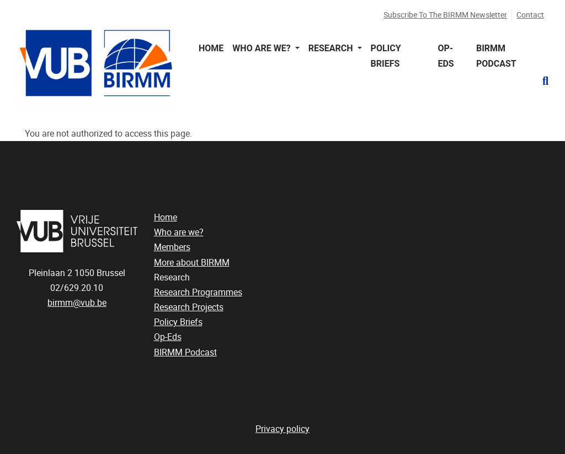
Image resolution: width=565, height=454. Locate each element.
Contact (530, 15)
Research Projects (188, 307)
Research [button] (331, 48)
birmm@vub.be (76, 303)
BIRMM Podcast (496, 55)
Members (172, 247)
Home (211, 48)
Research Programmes (198, 292)
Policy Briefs (386, 55)
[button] (541, 81)
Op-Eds (446, 55)
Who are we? (179, 232)
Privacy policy (282, 429)
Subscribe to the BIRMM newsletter (445, 15)
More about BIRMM (192, 262)
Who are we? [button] (262, 48)
